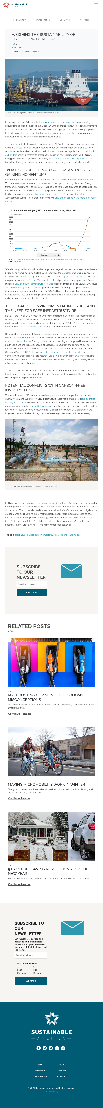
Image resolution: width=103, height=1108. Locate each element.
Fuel (14, 43)
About (40, 1064)
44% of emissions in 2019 (74, 276)
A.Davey (58, 113)
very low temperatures (83, 179)
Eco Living (65, 20)
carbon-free (11, 155)
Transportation (43, 20)
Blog (62, 1064)
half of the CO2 (33, 280)
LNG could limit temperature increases (34, 284)
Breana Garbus (33, 51)
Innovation (85, 20)
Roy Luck (54, 486)
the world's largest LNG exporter (68, 158)
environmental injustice (19, 341)
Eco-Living (17, 47)
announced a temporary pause (61, 122)
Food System (19, 20)
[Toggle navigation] (96, 4)
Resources (41, 1076)
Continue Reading (20, 713)
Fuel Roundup (37, 971)
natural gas (74, 535)
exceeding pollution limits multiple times (59, 352)
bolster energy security (21, 287)
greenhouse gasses (24, 535)
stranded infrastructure (40, 406)
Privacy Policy (51, 1091)
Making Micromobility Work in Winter (46, 784)
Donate (62, 1070)
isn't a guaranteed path (31, 326)
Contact (62, 1076)
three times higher (68, 359)
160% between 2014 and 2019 (41, 194)
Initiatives (41, 1070)
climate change (61, 535)
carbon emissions (43, 535)
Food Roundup (21, 971)
